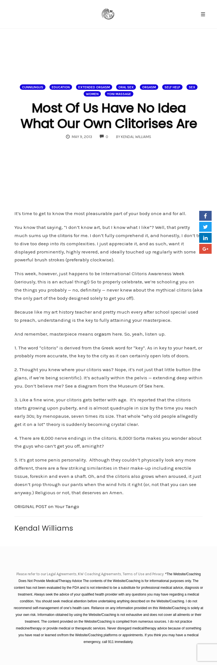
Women (92, 94)
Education (61, 87)
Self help (172, 87)
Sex (192, 87)
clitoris (65, 235)
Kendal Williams (43, 528)
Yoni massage (119, 94)
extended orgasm (94, 87)
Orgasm (149, 87)
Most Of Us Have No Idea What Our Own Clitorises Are (108, 116)
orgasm (102, 334)
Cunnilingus (32, 87)
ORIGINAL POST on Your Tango (46, 506)
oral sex (126, 87)
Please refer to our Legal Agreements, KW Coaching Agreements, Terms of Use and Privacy (90, 574)
